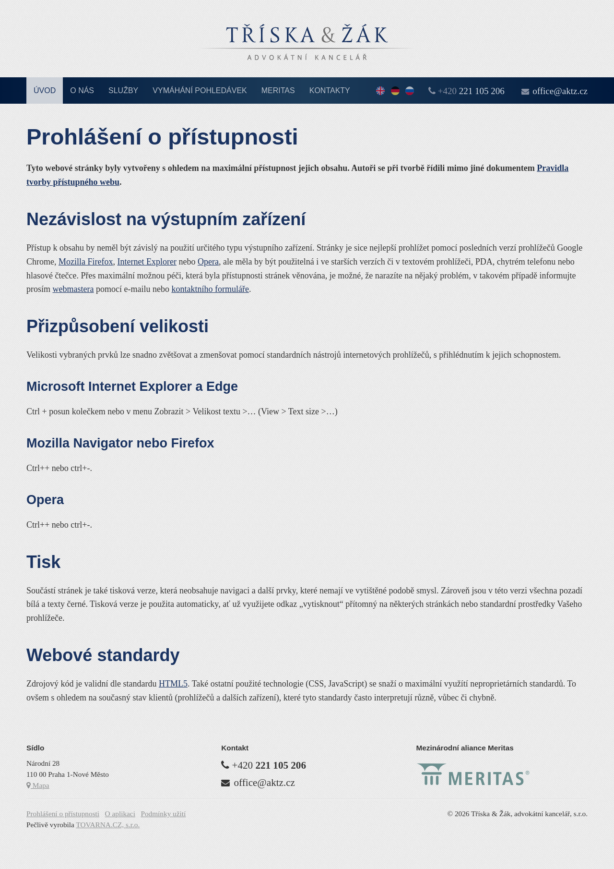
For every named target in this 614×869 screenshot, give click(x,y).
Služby (123, 90)
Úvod (45, 90)
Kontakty (329, 90)
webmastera (73, 289)
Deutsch (395, 91)
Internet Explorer (146, 261)
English (380, 91)
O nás (82, 90)
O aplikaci (120, 813)
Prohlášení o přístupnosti (62, 813)
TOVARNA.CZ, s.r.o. (108, 825)
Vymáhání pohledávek (200, 90)
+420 (471, 91)
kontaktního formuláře (209, 289)
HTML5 (173, 683)
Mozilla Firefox (86, 261)
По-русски (409, 91)
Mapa (37, 785)
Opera (208, 261)
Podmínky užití (163, 813)
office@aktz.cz (560, 91)
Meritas (278, 90)
